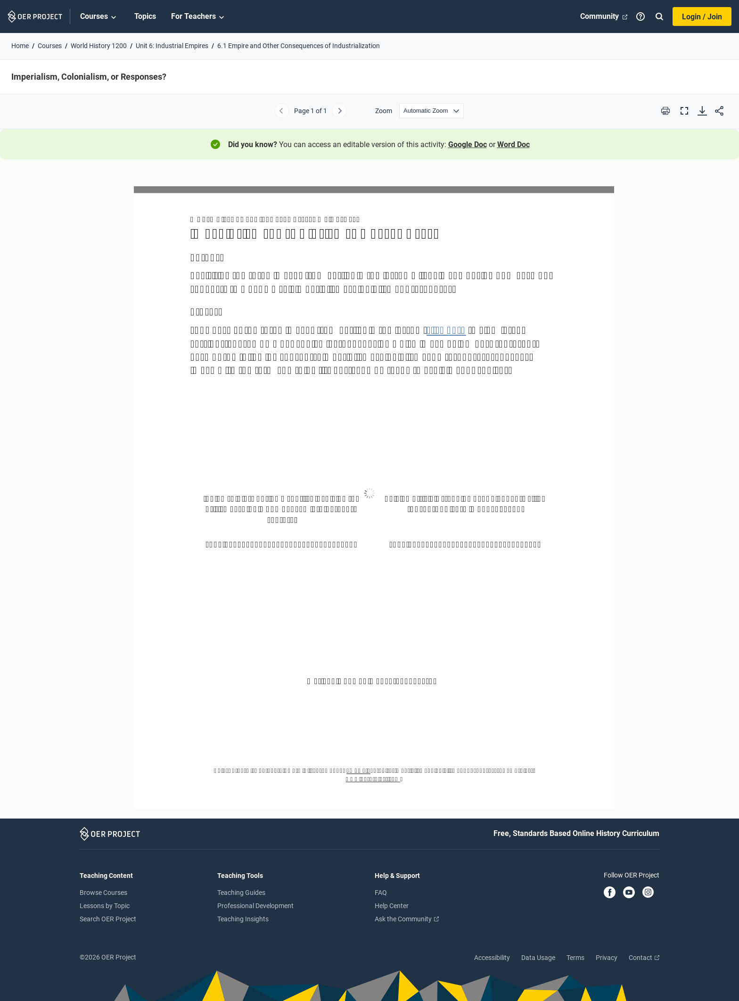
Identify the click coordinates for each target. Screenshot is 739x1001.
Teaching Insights (243, 919)
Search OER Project (108, 919)
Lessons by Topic (105, 906)
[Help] (640, 16)
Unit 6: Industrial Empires (172, 46)
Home (20, 46)
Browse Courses (103, 892)
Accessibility (492, 957)
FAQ (381, 892)
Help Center (392, 906)
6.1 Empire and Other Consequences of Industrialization (298, 46)
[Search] (659, 16)
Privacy (606, 957)
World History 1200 (99, 46)
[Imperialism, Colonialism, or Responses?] (369, 493)
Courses (99, 17)
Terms (575, 957)
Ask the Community (407, 919)
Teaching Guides (241, 892)
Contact (644, 957)
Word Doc (513, 144)
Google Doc (467, 144)
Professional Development (255, 906)
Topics (145, 16)
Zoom (383, 111)
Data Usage (538, 957)
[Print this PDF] (665, 111)
